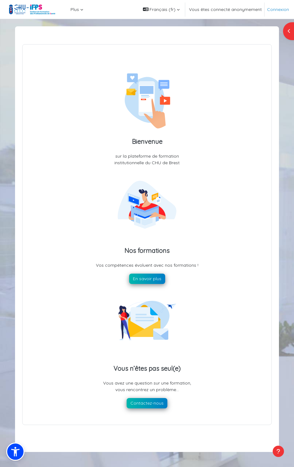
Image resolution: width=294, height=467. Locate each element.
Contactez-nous (147, 403)
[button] (161, 9)
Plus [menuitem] (75, 9)
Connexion (278, 9)
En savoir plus (147, 278)
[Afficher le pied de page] (278, 451)
